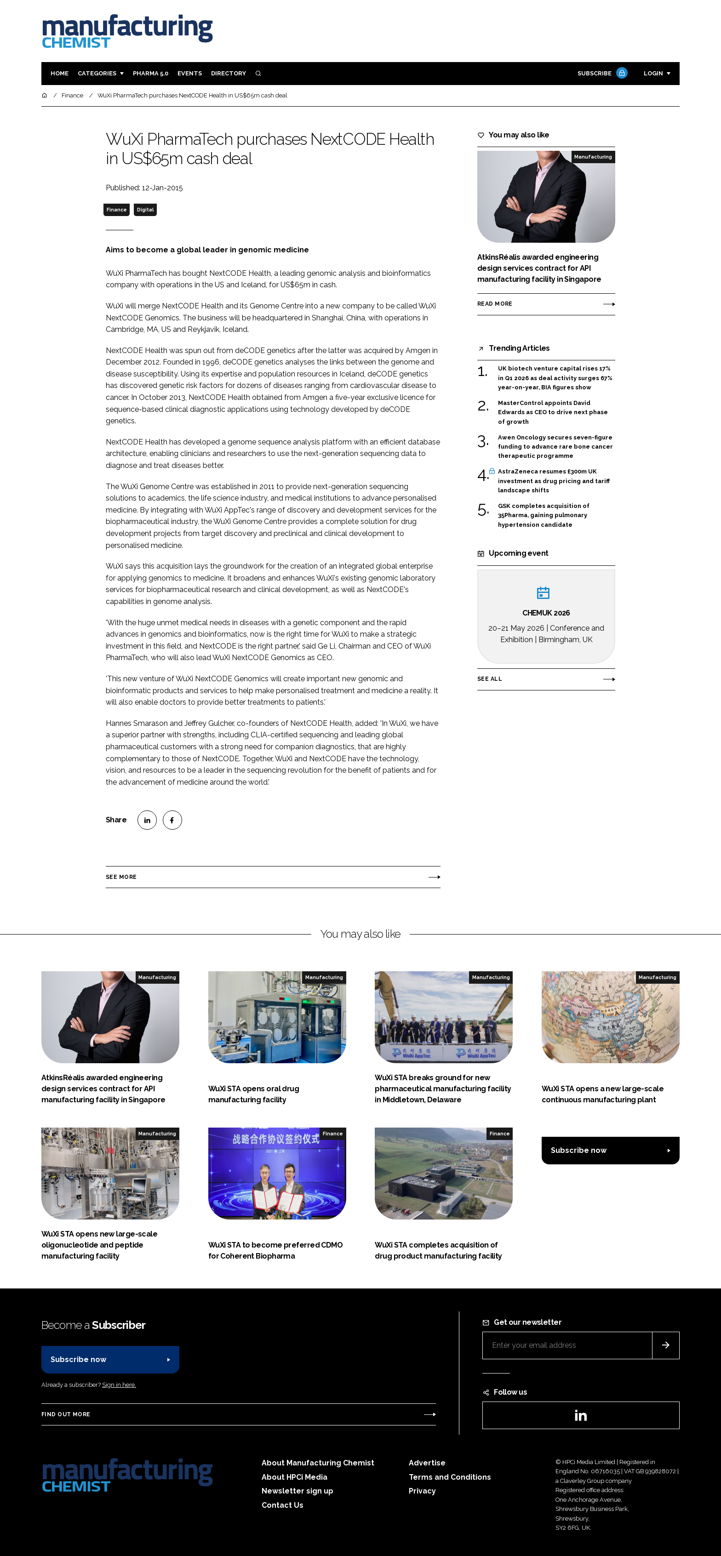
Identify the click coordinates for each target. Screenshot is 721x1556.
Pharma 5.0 (150, 73)
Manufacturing (593, 157)
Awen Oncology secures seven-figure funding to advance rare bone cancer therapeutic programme (555, 447)
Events (189, 73)
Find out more (65, 1414)
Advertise (427, 1463)
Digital (145, 209)
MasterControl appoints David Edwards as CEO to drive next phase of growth (553, 413)
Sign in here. (119, 1384)
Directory (228, 73)
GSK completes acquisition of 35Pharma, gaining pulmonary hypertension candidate (543, 516)
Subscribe (601, 73)
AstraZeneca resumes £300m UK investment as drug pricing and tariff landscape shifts (554, 481)
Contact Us (282, 1505)
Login (653, 73)
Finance (117, 209)
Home (60, 73)
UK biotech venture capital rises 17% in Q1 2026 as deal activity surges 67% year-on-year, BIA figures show (555, 378)
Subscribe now (579, 1150)
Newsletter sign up (297, 1491)
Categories (97, 73)
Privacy (422, 1491)
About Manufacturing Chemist (318, 1463)
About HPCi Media (294, 1477)
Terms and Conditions (450, 1477)
